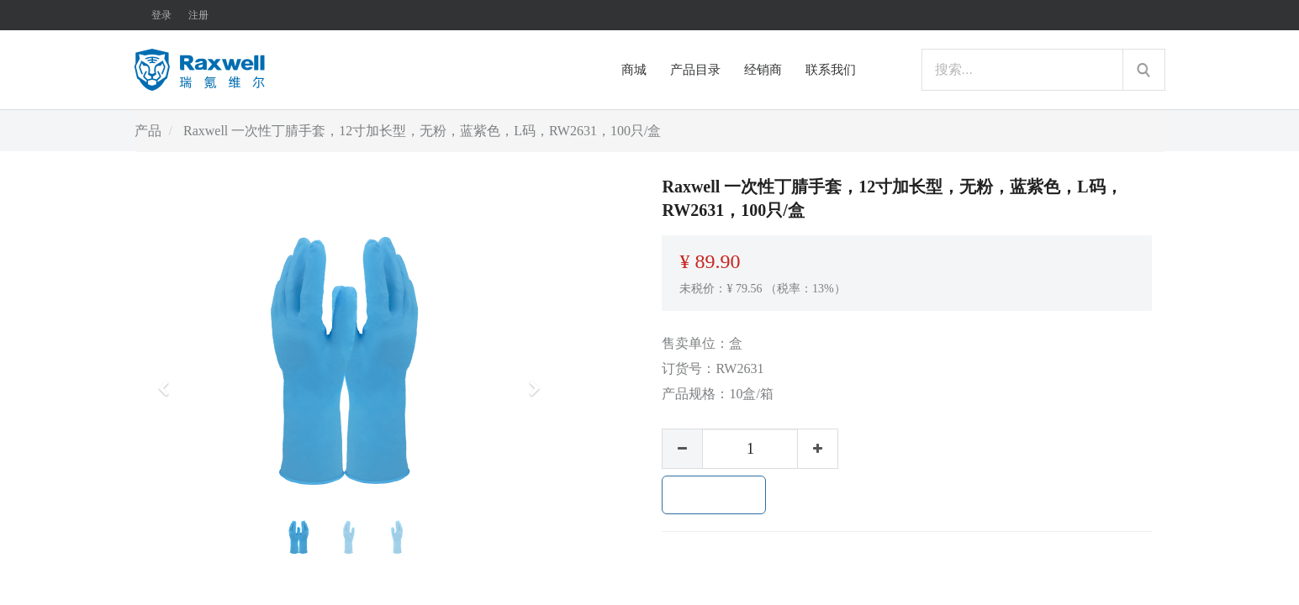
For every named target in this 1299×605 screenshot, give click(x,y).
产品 (148, 131)
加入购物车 (714, 495)
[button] (169, 380)
